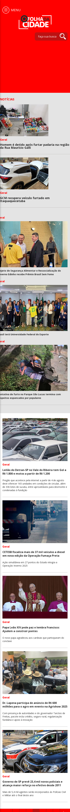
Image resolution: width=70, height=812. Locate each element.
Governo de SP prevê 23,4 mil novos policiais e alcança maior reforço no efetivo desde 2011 (32, 783)
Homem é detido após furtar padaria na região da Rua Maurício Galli (34, 146)
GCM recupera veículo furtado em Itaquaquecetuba (25, 199)
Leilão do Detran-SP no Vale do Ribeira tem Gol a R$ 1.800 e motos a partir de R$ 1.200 (34, 471)
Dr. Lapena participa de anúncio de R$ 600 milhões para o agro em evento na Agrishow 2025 (34, 704)
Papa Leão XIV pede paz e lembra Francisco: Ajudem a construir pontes (31, 629)
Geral (3, 139)
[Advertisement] (30, 65)
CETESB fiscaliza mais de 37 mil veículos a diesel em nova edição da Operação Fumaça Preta (33, 553)
